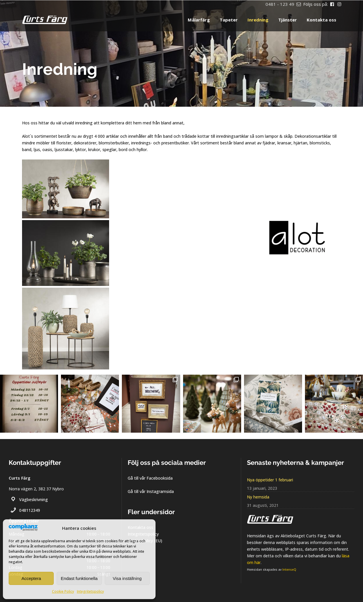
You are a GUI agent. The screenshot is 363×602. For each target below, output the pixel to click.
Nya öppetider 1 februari (270, 480)
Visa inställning (127, 578)
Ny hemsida (258, 497)
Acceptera (31, 578)
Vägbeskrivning (33, 499)
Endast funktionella (79, 578)
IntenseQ (289, 569)
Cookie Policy (63, 591)
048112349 (29, 510)
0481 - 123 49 (280, 4)
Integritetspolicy (90, 591)
